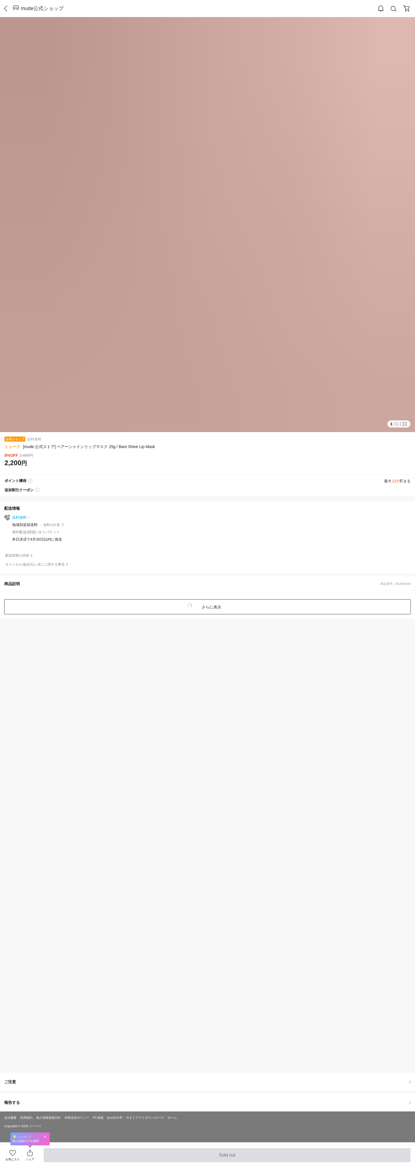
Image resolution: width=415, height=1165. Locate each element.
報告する (207, 1102)
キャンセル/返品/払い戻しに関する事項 (34, 564)
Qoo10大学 (115, 1117)
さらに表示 (210, 607)
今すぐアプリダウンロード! (145, 1117)
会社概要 (10, 1117)
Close (45, 1136)
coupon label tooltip (37, 490)
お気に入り (13, 1159)
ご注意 (207, 1081)
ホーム (172, 1117)
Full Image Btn (404, 424)
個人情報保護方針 (48, 1117)
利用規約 (26, 1117)
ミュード (12, 446)
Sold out (227, 1157)
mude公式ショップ (42, 8)
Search (394, 9)
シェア (30, 1159)
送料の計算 (51, 525)
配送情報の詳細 (17, 555)
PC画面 (98, 1117)
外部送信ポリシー (76, 1117)
